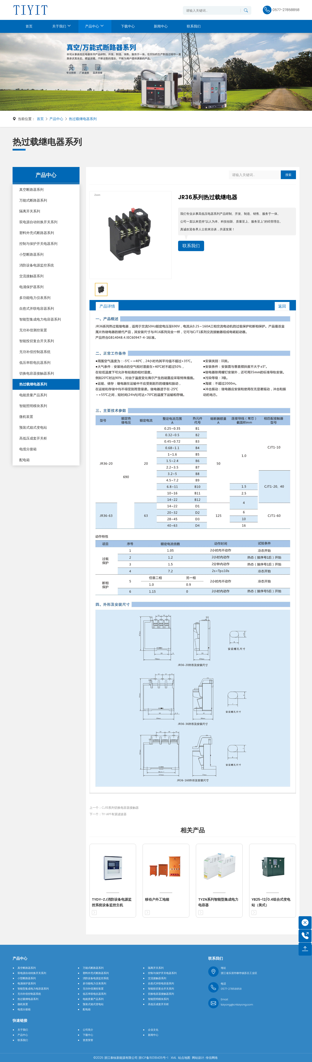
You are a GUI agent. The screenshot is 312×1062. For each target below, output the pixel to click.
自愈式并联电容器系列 (36, 308)
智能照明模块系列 (33, 405)
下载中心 (88, 1035)
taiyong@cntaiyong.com (237, 1004)
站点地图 (184, 1058)
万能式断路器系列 (33, 200)
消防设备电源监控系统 (36, 265)
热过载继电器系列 (83, 118)
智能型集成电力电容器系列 (40, 319)
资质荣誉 (88, 1040)
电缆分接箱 (28, 449)
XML (173, 1058)
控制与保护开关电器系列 (38, 243)
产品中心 (56, 118)
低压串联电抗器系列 (34, 362)
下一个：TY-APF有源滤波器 (108, 814)
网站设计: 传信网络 (205, 1058)
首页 (40, 118)
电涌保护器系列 (31, 286)
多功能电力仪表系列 (34, 297)
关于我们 (23, 1030)
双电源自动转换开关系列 (38, 222)
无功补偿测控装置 (33, 330)
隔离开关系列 (29, 211)
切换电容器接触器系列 (36, 373)
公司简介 (88, 1030)
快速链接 (20, 1020)
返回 (282, 306)
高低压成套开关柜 (33, 438)
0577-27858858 (231, 989)
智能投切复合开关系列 (36, 340)
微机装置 (26, 416)
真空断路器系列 (31, 189)
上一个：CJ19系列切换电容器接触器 (114, 807)
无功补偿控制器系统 (34, 351)
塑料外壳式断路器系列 (36, 232)
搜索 (288, 175)
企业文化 (153, 1030)
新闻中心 (153, 1035)
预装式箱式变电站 (33, 427)
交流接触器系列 (31, 276)
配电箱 (24, 459)
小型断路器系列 (31, 254)
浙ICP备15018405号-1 (153, 1058)
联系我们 (191, 246)
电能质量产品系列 (33, 395)
